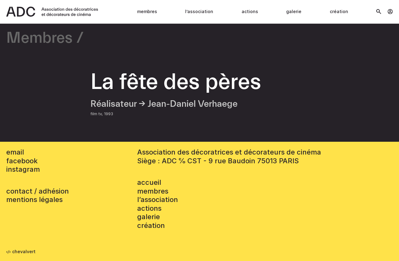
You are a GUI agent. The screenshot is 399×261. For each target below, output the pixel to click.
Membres (147, 11)
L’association (199, 11)
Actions (250, 11)
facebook (22, 161)
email (15, 152)
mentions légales (34, 199)
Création (339, 11)
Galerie (293, 11)
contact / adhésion (37, 191)
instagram (23, 169)
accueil (149, 182)
